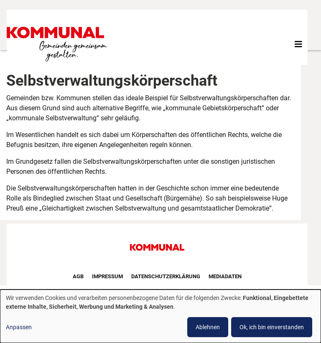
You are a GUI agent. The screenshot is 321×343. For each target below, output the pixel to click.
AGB (78, 276)
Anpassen (19, 327)
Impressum (107, 276)
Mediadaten (225, 276)
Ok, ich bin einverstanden (271, 327)
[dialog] (160, 316)
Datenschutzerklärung (165, 276)
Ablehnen (208, 327)
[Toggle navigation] (298, 44)
